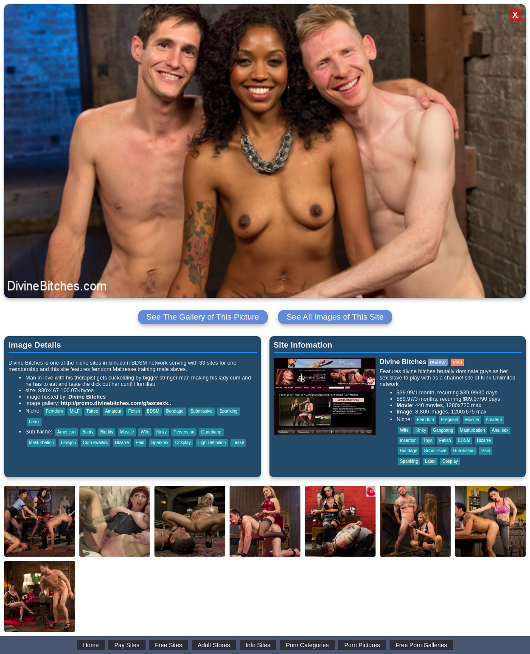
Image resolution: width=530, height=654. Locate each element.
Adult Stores (214, 645)
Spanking (228, 411)
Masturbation (41, 442)
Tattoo (92, 411)
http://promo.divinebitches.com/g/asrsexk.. (116, 403)
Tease (238, 442)
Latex (34, 421)
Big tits (106, 432)
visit (457, 362)
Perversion (184, 432)
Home (90, 645)
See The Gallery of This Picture (202, 316)
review (438, 362)
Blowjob (68, 442)
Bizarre (122, 442)
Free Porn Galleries (421, 645)
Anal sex (500, 430)
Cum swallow (95, 442)
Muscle (127, 432)
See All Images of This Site (335, 316)
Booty (87, 432)
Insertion (408, 440)
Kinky (161, 432)
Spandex (159, 442)
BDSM (153, 411)
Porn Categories (307, 645)
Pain (140, 442)
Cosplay (183, 442)
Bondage (175, 411)
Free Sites (168, 645)
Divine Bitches (87, 397)
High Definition (212, 442)
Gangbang (211, 432)
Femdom (54, 411)
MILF (74, 411)
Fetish (134, 411)
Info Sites (258, 645)
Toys (427, 440)
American (66, 432)
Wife (144, 432)
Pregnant (450, 419)
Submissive (202, 411)
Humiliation (464, 450)
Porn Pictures (362, 645)
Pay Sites (126, 645)
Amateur (113, 411)
